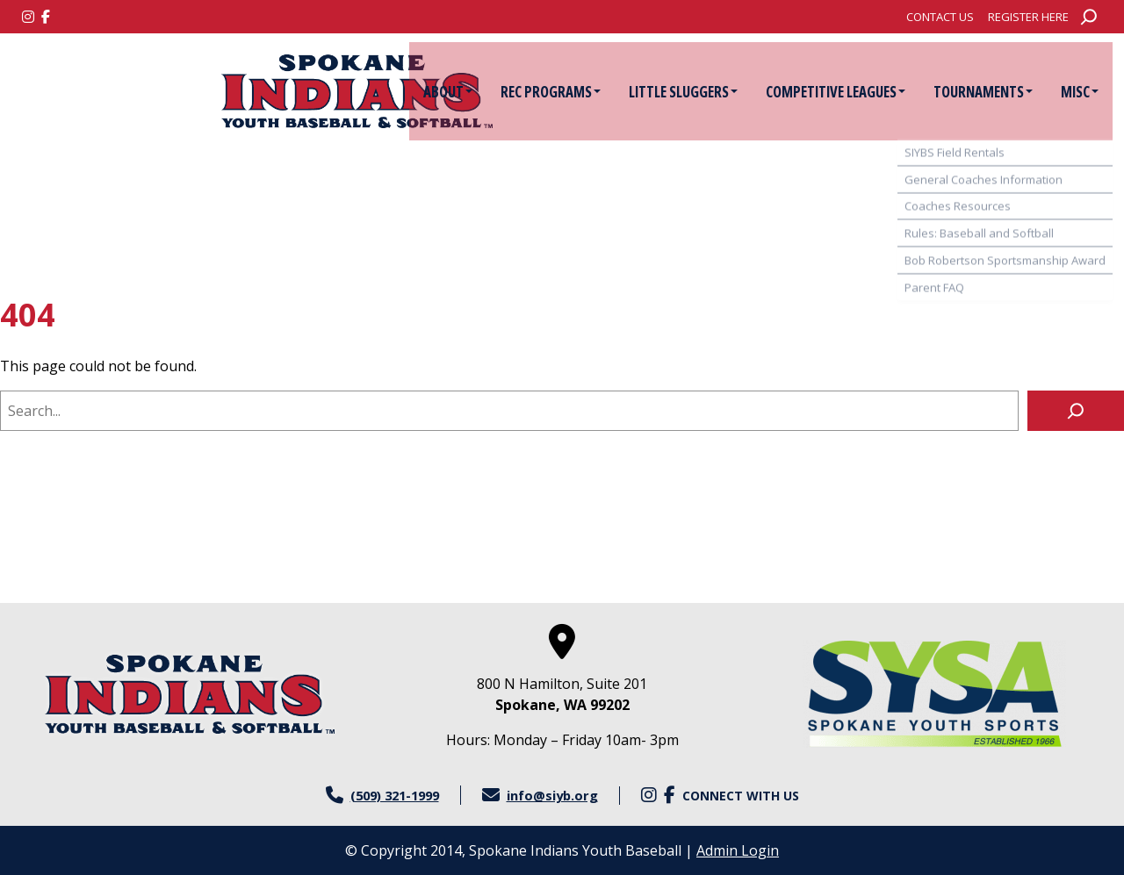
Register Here (1028, 17)
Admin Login (737, 850)
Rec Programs (540, 92)
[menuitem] (940, 17)
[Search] (1075, 411)
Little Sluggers (672, 92)
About (437, 92)
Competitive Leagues (825, 92)
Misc (1069, 92)
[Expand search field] (1089, 16)
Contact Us (940, 17)
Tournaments (972, 92)
